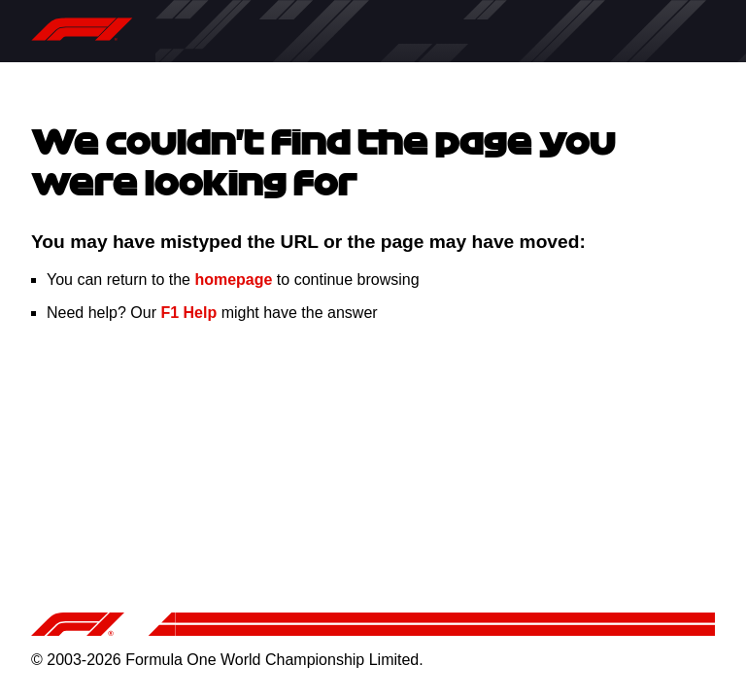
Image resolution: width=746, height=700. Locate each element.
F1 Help (188, 312)
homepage (233, 279)
